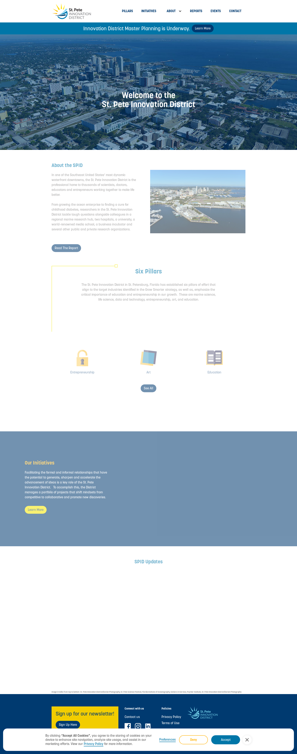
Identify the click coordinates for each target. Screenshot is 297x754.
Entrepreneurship (82, 377)
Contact (235, 11)
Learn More (203, 28)
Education (214, 377)
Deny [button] (193, 740)
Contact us (132, 717)
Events (216, 11)
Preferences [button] (167, 740)
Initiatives (148, 11)
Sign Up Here (68, 724)
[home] (85, 11)
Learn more (36, 510)
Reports (196, 11)
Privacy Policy (93, 744)
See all (148, 388)
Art (148, 377)
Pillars (127, 11)
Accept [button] (226, 740)
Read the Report (66, 248)
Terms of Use (170, 723)
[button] (247, 739)
